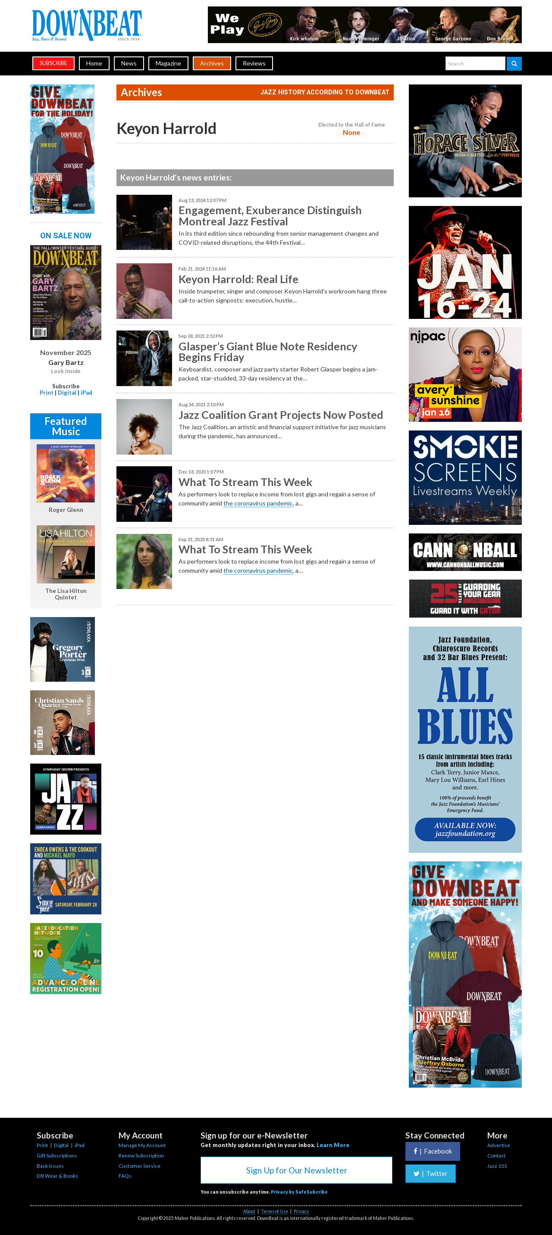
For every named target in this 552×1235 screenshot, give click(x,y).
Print (46, 392)
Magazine (168, 63)
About (249, 1211)
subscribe (53, 63)
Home (94, 63)
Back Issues (50, 1166)
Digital (67, 392)
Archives (212, 63)
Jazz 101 (497, 1166)
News (129, 63)
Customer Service (139, 1166)
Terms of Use (274, 1211)
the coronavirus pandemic (258, 503)
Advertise (498, 1145)
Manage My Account (142, 1145)
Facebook (433, 1151)
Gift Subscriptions (57, 1155)
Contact (496, 1155)
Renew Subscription (141, 1155)
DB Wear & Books (57, 1176)
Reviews (254, 63)
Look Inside (66, 371)
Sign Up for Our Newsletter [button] (296, 1170)
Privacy (301, 1211)
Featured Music (65, 426)
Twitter (431, 1173)
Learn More (333, 1144)
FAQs (125, 1176)
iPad (86, 392)
